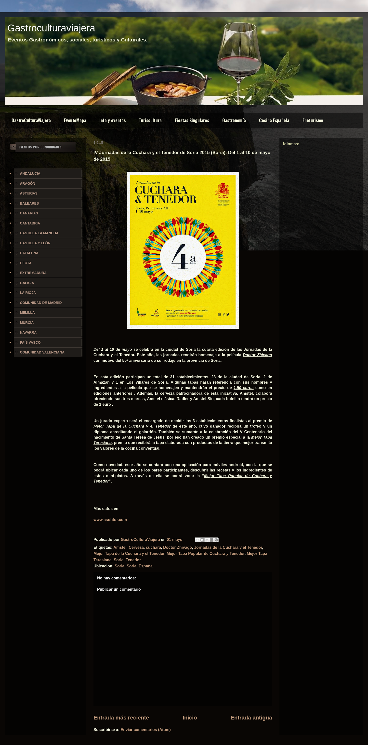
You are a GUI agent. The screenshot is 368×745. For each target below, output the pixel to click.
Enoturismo (312, 120)
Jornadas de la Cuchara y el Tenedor (228, 547)
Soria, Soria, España (134, 566)
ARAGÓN (27, 183)
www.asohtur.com (110, 520)
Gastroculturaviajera (51, 28)
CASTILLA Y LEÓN (35, 243)
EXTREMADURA (33, 273)
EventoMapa (75, 120)
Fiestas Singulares (192, 120)
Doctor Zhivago (177, 547)
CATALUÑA (29, 253)
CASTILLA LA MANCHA (39, 233)
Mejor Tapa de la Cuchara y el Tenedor (128, 553)
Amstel (119, 547)
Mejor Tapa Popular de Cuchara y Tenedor (206, 553)
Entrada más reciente (121, 718)
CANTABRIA (30, 223)
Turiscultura (150, 120)
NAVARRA (28, 332)
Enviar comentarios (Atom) (145, 730)
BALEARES (29, 203)
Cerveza (136, 547)
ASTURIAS (29, 193)
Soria (118, 560)
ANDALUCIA (30, 173)
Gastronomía (234, 120)
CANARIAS (29, 213)
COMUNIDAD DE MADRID (41, 303)
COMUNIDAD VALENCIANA (42, 352)
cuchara (153, 547)
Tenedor (133, 560)
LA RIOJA (28, 293)
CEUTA (25, 263)
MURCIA (27, 323)
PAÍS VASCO (30, 342)
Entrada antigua (251, 718)
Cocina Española (274, 120)
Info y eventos (112, 120)
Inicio (190, 718)
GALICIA (27, 283)
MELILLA (27, 312)
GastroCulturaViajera (31, 120)
